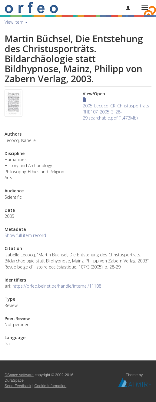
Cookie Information (51, 386)
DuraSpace (14, 380)
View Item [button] (16, 22)
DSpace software (19, 375)
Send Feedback (18, 386)
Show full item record (25, 235)
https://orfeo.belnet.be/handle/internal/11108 (56, 286)
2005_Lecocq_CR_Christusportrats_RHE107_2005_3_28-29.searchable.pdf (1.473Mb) (117, 109)
